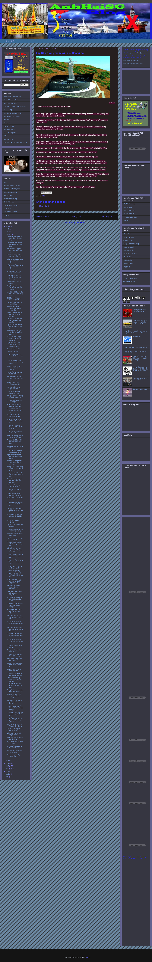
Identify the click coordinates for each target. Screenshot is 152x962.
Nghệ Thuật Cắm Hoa (130, 217)
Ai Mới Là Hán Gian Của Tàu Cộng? (14, 401)
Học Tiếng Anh (8, 139)
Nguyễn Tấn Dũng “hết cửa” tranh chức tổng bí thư (15, 575)
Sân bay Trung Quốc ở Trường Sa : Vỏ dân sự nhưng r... (15, 708)
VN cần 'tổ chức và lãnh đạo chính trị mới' (14, 747)
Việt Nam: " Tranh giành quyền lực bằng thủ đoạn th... (14, 702)
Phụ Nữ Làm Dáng (129, 204)
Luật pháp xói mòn (13, 351)
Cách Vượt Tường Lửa (10, 103)
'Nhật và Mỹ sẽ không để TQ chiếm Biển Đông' (14, 725)
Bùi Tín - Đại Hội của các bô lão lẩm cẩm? (14, 567)
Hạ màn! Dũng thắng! (13, 570)
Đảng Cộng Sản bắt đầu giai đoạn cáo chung (14, 405)
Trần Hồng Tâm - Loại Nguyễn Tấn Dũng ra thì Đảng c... (14, 549)
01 (8, 234)
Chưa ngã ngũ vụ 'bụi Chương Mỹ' (13, 755)
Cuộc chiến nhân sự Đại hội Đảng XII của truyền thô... (15, 420)
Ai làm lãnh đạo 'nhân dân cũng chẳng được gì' (15, 530)
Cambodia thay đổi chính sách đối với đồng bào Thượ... (14, 238)
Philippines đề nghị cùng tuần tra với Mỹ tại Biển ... (15, 516)
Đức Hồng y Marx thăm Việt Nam (14, 521)
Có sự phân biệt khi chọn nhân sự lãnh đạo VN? (15, 674)
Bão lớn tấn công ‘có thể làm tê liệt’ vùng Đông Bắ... (14, 244)
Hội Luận (6, 119)
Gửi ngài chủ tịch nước (140, 389)
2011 (7, 771)
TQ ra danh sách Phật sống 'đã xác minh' (14, 272)
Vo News (6, 215)
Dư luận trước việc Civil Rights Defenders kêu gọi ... (14, 685)
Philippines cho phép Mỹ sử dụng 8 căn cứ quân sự (15, 635)
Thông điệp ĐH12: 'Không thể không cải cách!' (15, 396)
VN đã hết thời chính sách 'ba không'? (15, 534)
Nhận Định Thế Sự (9, 129)
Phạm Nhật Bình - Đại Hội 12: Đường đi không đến (15, 555)
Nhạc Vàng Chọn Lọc (129, 253)
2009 (7, 777)
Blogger (87, 957)
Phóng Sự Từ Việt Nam (11, 205)
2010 (7, 774)
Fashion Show (127, 207)
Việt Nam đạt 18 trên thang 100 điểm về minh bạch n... (13, 587)
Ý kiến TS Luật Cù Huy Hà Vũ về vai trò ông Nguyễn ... (15, 368)
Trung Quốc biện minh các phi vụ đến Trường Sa (15, 690)
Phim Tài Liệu (127, 257)
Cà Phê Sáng (8, 110)
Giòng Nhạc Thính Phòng (131, 244)
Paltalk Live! (136, 336)
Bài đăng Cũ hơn (109, 216)
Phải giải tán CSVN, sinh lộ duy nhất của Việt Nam (14, 441)
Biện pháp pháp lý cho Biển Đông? (14, 650)
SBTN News (7, 208)
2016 (7, 227)
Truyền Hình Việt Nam (10, 212)
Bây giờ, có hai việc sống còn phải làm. (14, 303)
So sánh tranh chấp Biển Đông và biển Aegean (14, 655)
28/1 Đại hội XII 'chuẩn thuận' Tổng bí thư (14, 298)
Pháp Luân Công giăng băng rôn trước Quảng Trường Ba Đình (140, 322)
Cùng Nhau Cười (128, 237)
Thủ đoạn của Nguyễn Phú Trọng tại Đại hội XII (14, 250)
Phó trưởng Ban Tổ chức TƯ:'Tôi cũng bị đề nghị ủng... (15, 543)
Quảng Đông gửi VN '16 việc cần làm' (140, 379)
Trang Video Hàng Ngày (11, 100)
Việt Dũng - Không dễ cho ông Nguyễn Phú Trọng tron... (15, 293)
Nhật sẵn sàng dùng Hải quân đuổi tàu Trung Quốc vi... (14, 720)
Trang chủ (76, 216)
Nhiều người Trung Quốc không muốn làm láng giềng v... (14, 332)
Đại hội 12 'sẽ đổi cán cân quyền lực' (15, 525)
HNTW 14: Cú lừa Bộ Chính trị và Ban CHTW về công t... (15, 427)
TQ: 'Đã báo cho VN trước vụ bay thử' (15, 742)
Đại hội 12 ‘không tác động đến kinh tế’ (13, 729)
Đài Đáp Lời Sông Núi (10, 192)
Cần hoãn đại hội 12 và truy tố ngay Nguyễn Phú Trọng (14, 277)
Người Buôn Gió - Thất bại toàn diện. (136, 347)
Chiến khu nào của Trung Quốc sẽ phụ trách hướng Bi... (15, 605)
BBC (43, 196)
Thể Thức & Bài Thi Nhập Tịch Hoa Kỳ (15, 142)
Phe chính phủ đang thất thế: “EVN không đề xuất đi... (14, 320)
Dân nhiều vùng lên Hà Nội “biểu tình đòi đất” (14, 255)
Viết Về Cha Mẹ (128, 263)
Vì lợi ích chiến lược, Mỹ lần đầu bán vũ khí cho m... (15, 474)
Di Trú (5, 136)
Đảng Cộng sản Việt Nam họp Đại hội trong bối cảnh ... (15, 260)
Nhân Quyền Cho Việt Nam (12, 116)
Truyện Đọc (126, 267)
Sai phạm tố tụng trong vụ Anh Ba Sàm (15, 751)
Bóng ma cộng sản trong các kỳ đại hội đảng (14, 451)
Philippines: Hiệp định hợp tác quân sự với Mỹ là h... (15, 714)
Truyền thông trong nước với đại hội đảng (14, 670)
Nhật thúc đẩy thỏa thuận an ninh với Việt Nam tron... (14, 504)
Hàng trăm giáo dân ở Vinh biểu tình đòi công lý (15, 355)
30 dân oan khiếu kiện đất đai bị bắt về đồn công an (15, 664)
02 (8, 231)
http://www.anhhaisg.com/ (131, 60)
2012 (7, 769)
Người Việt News (9, 202)
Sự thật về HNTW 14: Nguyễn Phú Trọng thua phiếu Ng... (13, 344)
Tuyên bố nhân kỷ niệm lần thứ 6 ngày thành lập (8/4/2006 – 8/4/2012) (140, 368)
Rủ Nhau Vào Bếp (128, 214)
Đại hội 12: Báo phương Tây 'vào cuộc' (14, 538)
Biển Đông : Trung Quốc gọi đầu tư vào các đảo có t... (15, 510)
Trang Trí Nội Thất (128, 210)
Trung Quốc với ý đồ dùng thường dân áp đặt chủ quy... (15, 468)
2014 (7, 763)
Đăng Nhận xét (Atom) (79, 223)
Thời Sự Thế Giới (9, 126)
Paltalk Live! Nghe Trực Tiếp (12, 97)
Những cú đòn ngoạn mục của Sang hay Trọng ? (15, 436)
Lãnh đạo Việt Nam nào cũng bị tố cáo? (14, 734)
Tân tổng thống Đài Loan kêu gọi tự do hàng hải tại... (14, 378)
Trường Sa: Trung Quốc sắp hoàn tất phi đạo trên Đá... (14, 462)
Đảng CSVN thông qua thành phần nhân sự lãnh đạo (14, 679)
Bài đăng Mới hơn (43, 216)
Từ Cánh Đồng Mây (10, 133)
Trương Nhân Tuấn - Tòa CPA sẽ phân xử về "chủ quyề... (14, 308)
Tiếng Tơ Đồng (127, 260)
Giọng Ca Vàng (128, 240)
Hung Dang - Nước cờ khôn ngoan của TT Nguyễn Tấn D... (14, 581)
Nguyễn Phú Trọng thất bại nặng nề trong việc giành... (14, 456)
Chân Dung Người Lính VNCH (13, 113)
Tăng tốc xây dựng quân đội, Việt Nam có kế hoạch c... (14, 480)
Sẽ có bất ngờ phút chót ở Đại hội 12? (15, 373)
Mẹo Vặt (126, 220)
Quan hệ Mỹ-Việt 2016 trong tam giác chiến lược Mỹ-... (14, 695)
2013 (7, 766)
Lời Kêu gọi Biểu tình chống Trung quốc (139, 310)
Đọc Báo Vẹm (8, 195)
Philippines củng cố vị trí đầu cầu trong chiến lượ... (14, 611)
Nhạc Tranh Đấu (128, 250)
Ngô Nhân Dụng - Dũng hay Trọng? (14, 432)
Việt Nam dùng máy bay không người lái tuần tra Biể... (15, 617)
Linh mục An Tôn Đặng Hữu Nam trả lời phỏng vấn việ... (15, 362)
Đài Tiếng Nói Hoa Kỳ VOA (12, 189)
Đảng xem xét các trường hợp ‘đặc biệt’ (15, 738)
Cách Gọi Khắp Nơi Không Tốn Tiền (15, 106)
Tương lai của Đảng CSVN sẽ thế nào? (13, 383)
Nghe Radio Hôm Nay (10, 199)
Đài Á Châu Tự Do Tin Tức (12, 185)
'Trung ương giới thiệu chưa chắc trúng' (13, 392)
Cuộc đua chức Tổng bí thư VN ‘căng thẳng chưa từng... (14, 338)
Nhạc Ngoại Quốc (128, 247)
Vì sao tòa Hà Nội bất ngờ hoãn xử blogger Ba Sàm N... (15, 599)
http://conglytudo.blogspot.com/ (133, 63)
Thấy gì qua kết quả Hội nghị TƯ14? (14, 659)
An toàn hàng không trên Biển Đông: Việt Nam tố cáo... (15, 623)
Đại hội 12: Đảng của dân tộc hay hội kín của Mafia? (15, 561)
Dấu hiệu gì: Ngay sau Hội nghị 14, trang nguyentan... (15, 593)
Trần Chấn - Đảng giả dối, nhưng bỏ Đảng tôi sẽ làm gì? (140, 358)
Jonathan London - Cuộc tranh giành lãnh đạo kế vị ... (15, 410)
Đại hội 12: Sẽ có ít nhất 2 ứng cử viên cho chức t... (15, 326)
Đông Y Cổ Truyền (129, 281)
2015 (7, 760)
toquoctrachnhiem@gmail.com (138, 53)
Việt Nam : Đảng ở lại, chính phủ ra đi (13, 485)
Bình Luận (7, 123)
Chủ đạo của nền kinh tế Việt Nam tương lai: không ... (14, 314)
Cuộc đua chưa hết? (13, 349)
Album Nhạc (127, 234)
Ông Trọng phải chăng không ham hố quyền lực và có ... (14, 287)
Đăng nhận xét (44, 206)
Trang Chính (11, 41)
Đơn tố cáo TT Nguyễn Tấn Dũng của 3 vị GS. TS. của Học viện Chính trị (136, 332)
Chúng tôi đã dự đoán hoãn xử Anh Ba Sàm (14, 494)
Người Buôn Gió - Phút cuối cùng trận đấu (14, 415)
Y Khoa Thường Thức (130, 278)
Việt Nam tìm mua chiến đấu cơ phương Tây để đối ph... (15, 629)
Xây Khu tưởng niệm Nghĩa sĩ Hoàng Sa (13, 388)
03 (8, 229)
